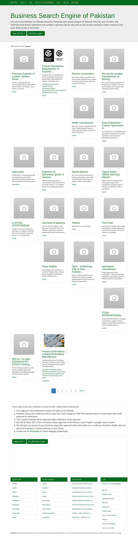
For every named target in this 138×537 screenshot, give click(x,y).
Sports (44, 492)
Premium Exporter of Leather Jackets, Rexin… (23, 76)
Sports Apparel (80, 171)
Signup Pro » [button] (19, 441)
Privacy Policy (106, 511)
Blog (30, 2)
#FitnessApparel (60, 90)
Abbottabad (15, 184)
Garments (45, 488)
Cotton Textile (46, 509)
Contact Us (105, 507)
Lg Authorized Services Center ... (82, 492)
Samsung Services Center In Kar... (83, 496)
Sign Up (65, 2)
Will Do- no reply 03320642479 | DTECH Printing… (22, 362)
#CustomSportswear (48, 90)
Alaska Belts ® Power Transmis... (82, 509)
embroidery (45, 369)
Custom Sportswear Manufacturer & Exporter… (53, 69)
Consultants (46, 517)
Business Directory (108, 498)
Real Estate (46, 500)
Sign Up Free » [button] (18, 33)
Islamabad (15, 496)
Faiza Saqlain (49, 266)
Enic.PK (14, 3)
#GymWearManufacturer (50, 92)
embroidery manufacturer (50, 371)
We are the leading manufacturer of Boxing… (112, 76)
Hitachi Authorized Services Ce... (82, 500)
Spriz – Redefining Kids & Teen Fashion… (82, 269)
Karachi (44, 235)
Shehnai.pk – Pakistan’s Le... (81, 517)
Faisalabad (45, 381)
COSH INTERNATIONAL (111, 314)
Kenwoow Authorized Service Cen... (83, 505)
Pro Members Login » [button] (37, 441)
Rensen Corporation (83, 73)
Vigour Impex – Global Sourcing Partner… (111, 174)
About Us (23, 2)
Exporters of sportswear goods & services (53, 174)
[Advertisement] (69, 459)
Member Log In (107, 494)
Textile (44, 484)
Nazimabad (15, 509)
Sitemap (104, 519)
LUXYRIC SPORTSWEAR (20, 224)
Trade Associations (48, 513)
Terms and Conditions (109, 515)
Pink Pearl (107, 222)
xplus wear (18, 171)
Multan (14, 517)
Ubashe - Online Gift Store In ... (82, 513)
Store (58, 2)
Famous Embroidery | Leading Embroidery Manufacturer (54, 354)
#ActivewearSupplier (48, 88)
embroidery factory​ (55, 369)
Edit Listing (74, 2)
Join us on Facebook (108, 524)
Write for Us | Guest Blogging (44, 2)
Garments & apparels (53, 222)
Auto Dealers (46, 505)
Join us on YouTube (108, 528)
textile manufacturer (83, 122)
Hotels (44, 496)
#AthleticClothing (47, 86)
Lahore (104, 192)
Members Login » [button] (36, 33)
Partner (76, 222)
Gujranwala (15, 513)
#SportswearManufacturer (50, 84)
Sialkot (14, 92)
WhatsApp (34, 431)
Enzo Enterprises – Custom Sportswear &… (113, 125)
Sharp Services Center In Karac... (83, 484)
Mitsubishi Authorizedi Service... (82, 488)
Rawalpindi (15, 505)
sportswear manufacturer (109, 267)
